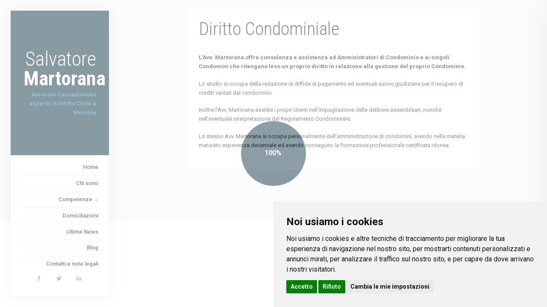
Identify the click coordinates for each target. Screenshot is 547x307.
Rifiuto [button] (332, 286)
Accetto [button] (302, 286)
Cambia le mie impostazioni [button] (389, 286)
